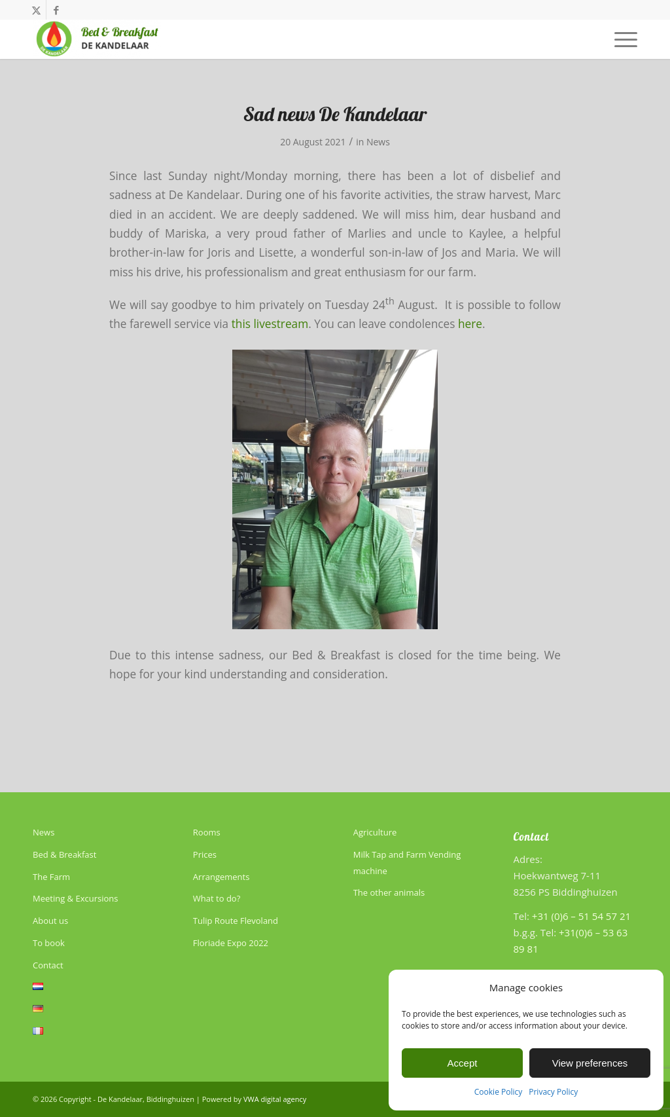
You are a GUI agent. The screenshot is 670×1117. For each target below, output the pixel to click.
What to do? (216, 898)
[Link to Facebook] (56, 10)
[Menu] (621, 39)
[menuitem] (621, 39)
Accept (463, 1063)
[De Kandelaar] (97, 39)
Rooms (206, 832)
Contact (48, 965)
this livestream (270, 323)
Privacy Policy (553, 1091)
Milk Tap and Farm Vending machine (407, 863)
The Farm (51, 877)
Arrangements (221, 877)
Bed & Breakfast (64, 854)
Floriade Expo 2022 (230, 943)
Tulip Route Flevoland (235, 920)
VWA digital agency (274, 1099)
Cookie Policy (498, 1091)
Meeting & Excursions (75, 898)
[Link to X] (36, 10)
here (470, 323)
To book (49, 943)
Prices (205, 854)
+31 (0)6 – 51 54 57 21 (581, 916)
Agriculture (375, 832)
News (378, 142)
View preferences (590, 1063)
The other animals (389, 892)
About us (50, 920)
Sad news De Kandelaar (335, 113)
